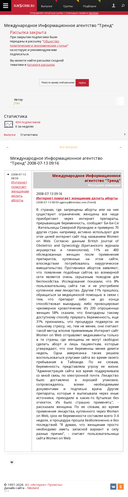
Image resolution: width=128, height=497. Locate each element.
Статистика (15, 116)
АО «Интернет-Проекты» (44, 485)
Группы (71, 4)
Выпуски (49, 4)
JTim (17, 103)
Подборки (91, 4)
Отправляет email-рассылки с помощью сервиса (64, 13)
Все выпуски (68, 147)
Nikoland (33, 488)
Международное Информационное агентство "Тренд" (58, 25)
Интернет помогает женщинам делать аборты (20, 191)
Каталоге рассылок (41, 65)
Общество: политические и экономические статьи (38, 43)
